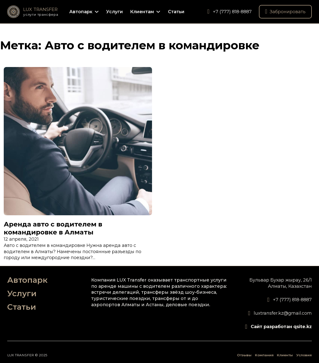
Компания (264, 355)
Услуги (114, 11)
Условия (304, 355)
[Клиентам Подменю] (158, 11)
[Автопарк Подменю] (96, 11)
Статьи (176, 11)
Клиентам (142, 11)
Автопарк (80, 11)
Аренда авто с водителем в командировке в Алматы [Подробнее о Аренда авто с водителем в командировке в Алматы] (53, 228)
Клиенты (285, 355)
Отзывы (244, 355)
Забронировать (285, 12)
